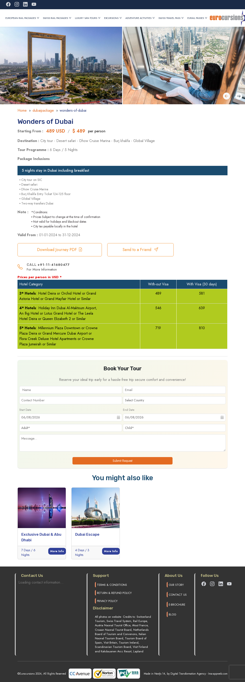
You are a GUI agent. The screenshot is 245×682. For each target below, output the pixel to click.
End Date (128, 410)
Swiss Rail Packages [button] (57, 18)
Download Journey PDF (60, 250)
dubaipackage (43, 110)
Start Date (25, 410)
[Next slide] (226, 96)
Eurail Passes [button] (197, 18)
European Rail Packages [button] (22, 18)
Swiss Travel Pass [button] (171, 18)
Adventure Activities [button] (140, 18)
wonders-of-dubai (73, 110)
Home (22, 110)
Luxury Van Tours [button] (88, 18)
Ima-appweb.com (218, 674)
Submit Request (122, 460)
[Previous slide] (239, 96)
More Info (57, 551)
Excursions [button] (113, 18)
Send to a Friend (140, 250)
